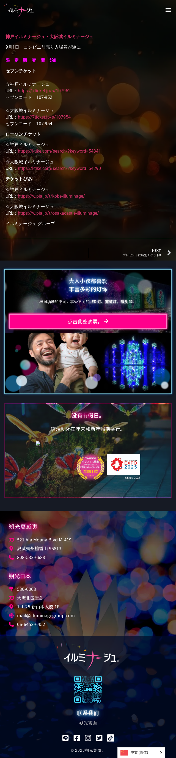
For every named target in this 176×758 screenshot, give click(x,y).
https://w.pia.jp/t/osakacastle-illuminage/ (58, 213)
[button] (168, 10)
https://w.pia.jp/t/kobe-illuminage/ (51, 196)
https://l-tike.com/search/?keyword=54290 (59, 168)
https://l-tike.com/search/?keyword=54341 (59, 151)
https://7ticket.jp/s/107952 (44, 90)
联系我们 (88, 713)
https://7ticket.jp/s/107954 (44, 117)
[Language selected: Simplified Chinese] (141, 752)
